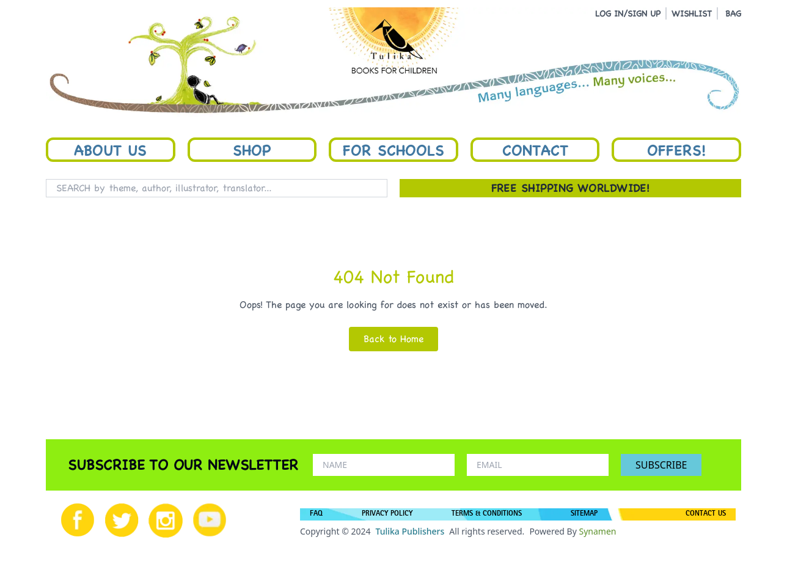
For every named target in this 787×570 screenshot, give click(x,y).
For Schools (393, 149)
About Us (110, 149)
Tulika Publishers (409, 531)
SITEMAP (584, 514)
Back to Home (393, 338)
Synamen (597, 531)
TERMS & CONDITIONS (487, 514)
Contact (535, 149)
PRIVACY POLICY (387, 514)
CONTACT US (706, 514)
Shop (252, 149)
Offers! (676, 149)
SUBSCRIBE (661, 465)
